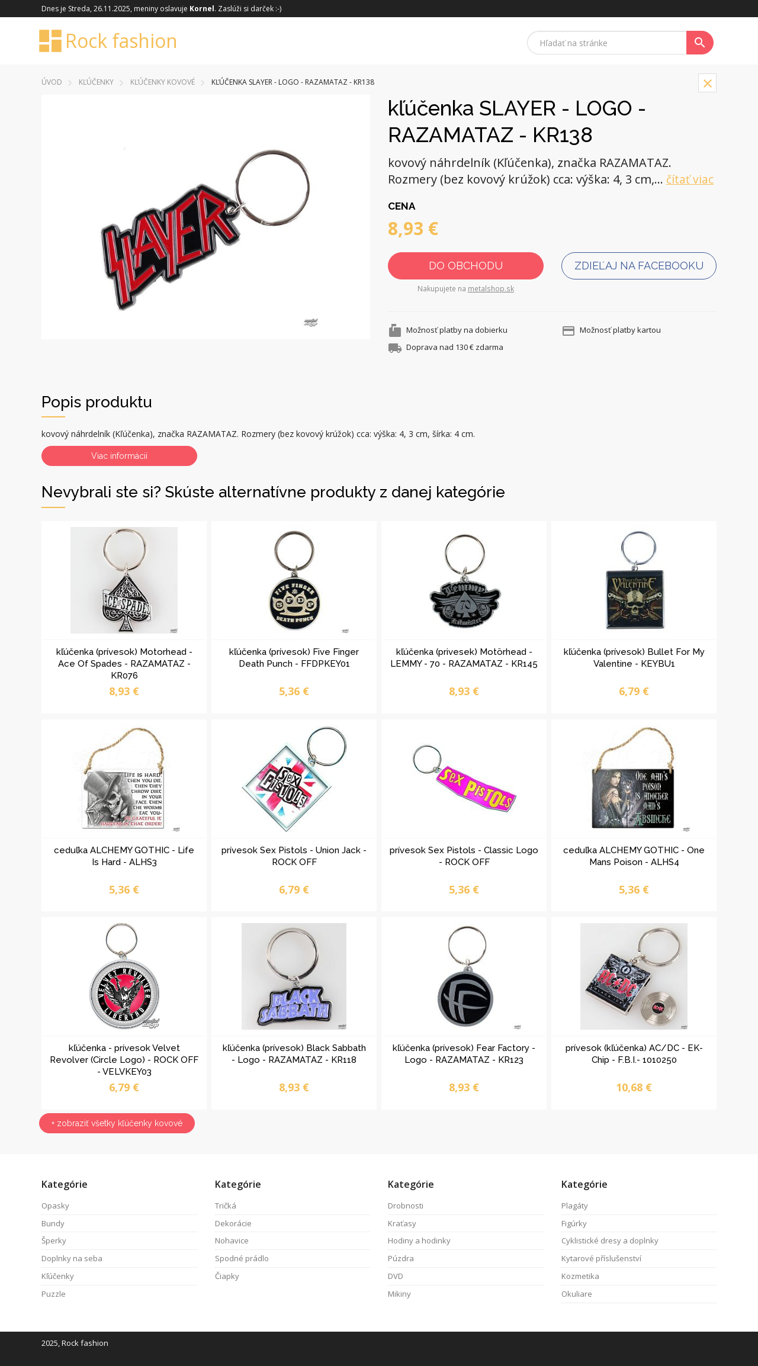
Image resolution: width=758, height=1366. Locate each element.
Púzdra (401, 1258)
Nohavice (232, 1240)
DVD (395, 1276)
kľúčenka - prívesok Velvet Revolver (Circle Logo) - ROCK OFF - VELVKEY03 (124, 1060)
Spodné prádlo (242, 1258)
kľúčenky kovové (162, 82)
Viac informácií (119, 456)
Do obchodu (466, 265)
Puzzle (53, 1293)
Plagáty (574, 1205)
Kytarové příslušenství (601, 1258)
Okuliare (576, 1293)
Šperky (53, 1240)
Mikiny (399, 1293)
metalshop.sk (491, 288)
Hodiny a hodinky (419, 1240)
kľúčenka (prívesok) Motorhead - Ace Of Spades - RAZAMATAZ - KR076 (124, 664)
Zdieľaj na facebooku (639, 265)
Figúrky (574, 1223)
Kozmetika (580, 1276)
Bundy (53, 1223)
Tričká (225, 1205)
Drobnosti (405, 1205)
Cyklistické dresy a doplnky (610, 1240)
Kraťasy (402, 1223)
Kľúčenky (96, 82)
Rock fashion (109, 41)
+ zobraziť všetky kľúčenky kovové (117, 1123)
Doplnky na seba (71, 1258)
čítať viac (690, 179)
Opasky (55, 1205)
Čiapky (227, 1276)
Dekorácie (233, 1223)
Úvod (51, 82)
